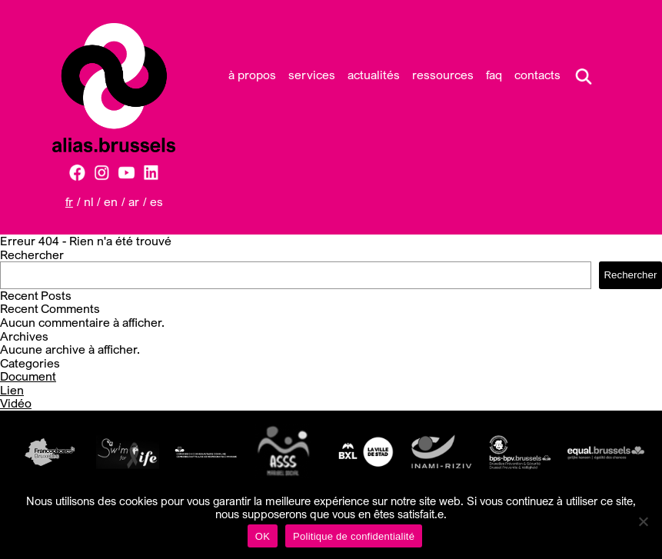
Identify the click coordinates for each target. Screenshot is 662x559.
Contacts (537, 74)
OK (262, 536)
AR (133, 201)
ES (156, 201)
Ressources (443, 74)
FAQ (494, 74)
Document (28, 376)
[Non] (642, 521)
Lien (12, 390)
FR (69, 201)
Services (311, 74)
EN (111, 201)
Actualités (374, 74)
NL (89, 201)
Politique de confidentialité (353, 536)
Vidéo (16, 403)
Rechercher (32, 254)
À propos (252, 74)
